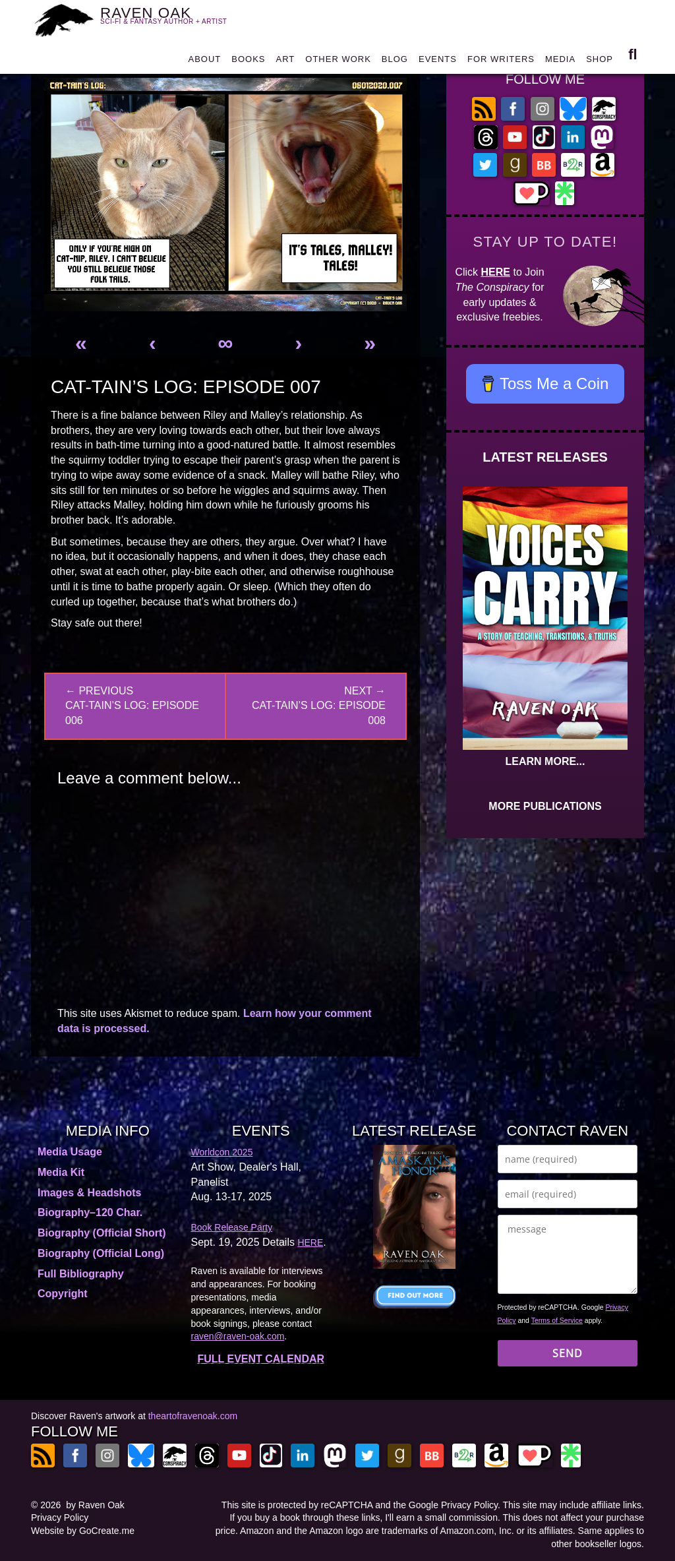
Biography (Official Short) (102, 1233)
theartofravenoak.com (192, 1416)
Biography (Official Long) (101, 1253)
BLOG (395, 62)
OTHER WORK (338, 62)
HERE (495, 272)
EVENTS (438, 62)
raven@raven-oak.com (238, 1336)
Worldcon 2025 (222, 1152)
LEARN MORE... (545, 761)
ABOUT (204, 62)
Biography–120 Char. (90, 1212)
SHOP (599, 62)
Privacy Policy (59, 1517)
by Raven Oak (95, 1505)
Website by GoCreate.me (82, 1530)
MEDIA (560, 62)
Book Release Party (232, 1227)
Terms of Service (557, 1320)
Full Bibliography (81, 1273)
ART (285, 62)
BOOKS (248, 62)
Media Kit (61, 1172)
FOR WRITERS (501, 62)
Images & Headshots (89, 1192)
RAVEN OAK (171, 20)
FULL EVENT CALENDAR (260, 1358)
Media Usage (70, 1151)
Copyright (63, 1293)
